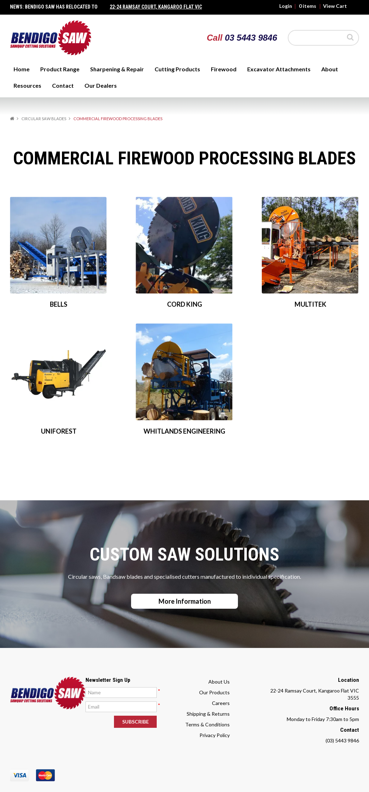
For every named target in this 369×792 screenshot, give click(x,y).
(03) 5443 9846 (342, 740)
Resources (27, 85)
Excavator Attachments (279, 69)
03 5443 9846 (251, 37)
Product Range (59, 69)
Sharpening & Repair (117, 69)
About (329, 69)
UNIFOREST (59, 431)
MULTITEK (310, 304)
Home (22, 69)
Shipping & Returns (208, 714)
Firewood (224, 69)
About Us (219, 682)
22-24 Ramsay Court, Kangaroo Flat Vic (156, 7)
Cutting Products (177, 69)
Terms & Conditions (207, 724)
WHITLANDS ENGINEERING (184, 431)
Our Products (214, 692)
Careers (221, 703)
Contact (63, 85)
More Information (184, 601)
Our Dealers (100, 85)
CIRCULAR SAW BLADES (43, 118)
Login (285, 6)
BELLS (58, 304)
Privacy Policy (214, 735)
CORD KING (184, 304)
